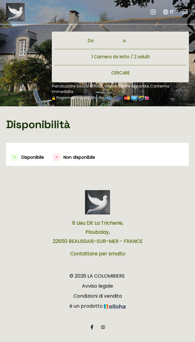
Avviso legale (97, 285)
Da (91, 41)
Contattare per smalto (97, 253)
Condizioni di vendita (97, 295)
